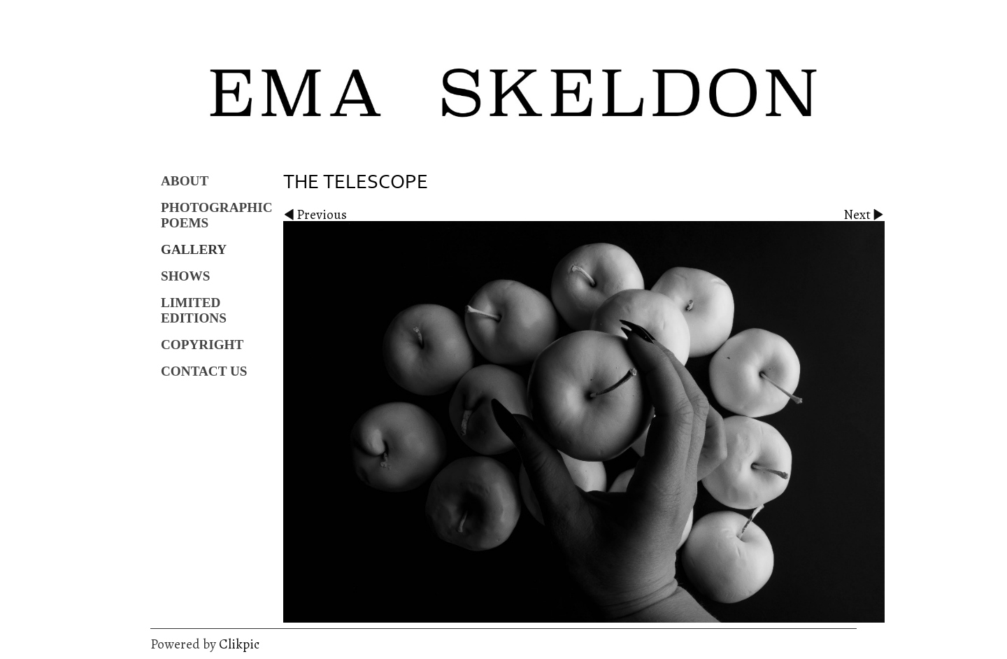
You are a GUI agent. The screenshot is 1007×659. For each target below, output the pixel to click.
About (184, 180)
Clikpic (239, 644)
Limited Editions (194, 310)
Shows (185, 276)
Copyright (202, 344)
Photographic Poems (217, 215)
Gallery (194, 249)
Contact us (204, 371)
